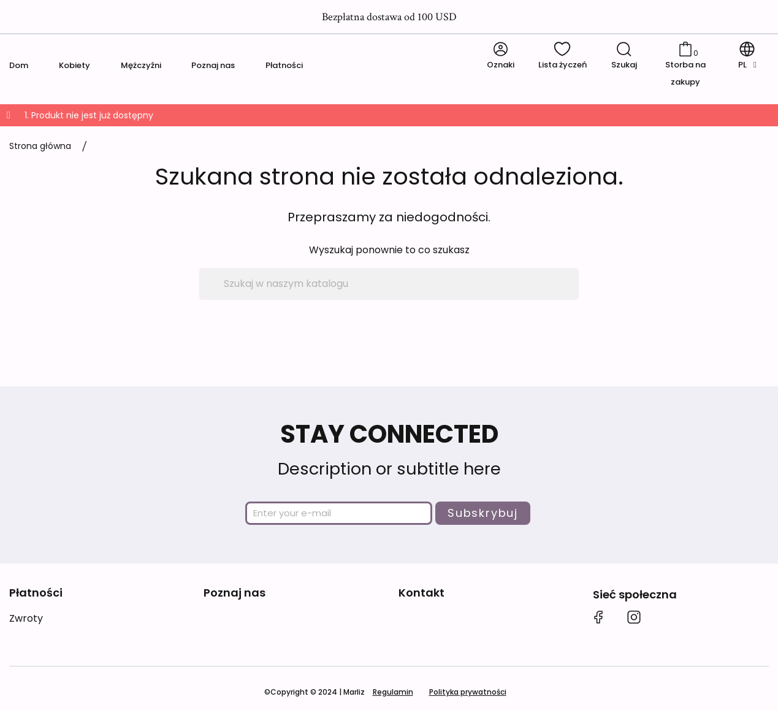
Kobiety (74, 65)
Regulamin (393, 692)
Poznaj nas (213, 65)
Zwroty (26, 618)
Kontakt (421, 592)
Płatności (284, 65)
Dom (18, 65)
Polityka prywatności (467, 692)
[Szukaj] (389, 284)
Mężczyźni (141, 65)
